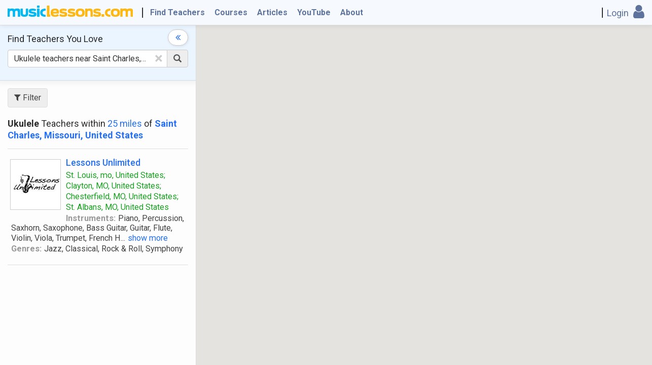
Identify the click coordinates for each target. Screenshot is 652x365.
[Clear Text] (158, 58)
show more (148, 238)
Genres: (26, 248)
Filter (27, 97)
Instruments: (91, 218)
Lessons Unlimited (103, 162)
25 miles (124, 123)
